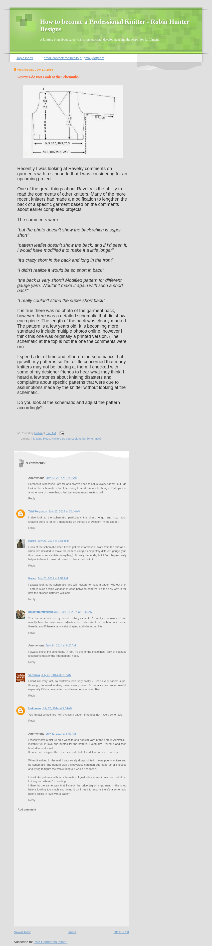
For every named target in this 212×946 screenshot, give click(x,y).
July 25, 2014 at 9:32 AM (56, 675)
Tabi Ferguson (37, 511)
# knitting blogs (40, 438)
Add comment (27, 809)
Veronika (34, 675)
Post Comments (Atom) (51, 942)
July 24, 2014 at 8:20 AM (61, 645)
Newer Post (22, 932)
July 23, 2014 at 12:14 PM (53, 540)
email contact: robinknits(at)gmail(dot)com (74, 58)
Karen (32, 540)
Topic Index (25, 58)
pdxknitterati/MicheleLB (44, 611)
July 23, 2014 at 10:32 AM (61, 477)
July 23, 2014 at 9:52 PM (53, 578)
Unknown (34, 708)
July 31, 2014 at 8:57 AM (61, 733)
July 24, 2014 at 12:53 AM (77, 611)
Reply (31, 498)
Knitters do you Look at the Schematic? (76, 438)
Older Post (121, 932)
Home (72, 932)
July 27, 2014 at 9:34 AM (57, 708)
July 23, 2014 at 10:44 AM (64, 511)
